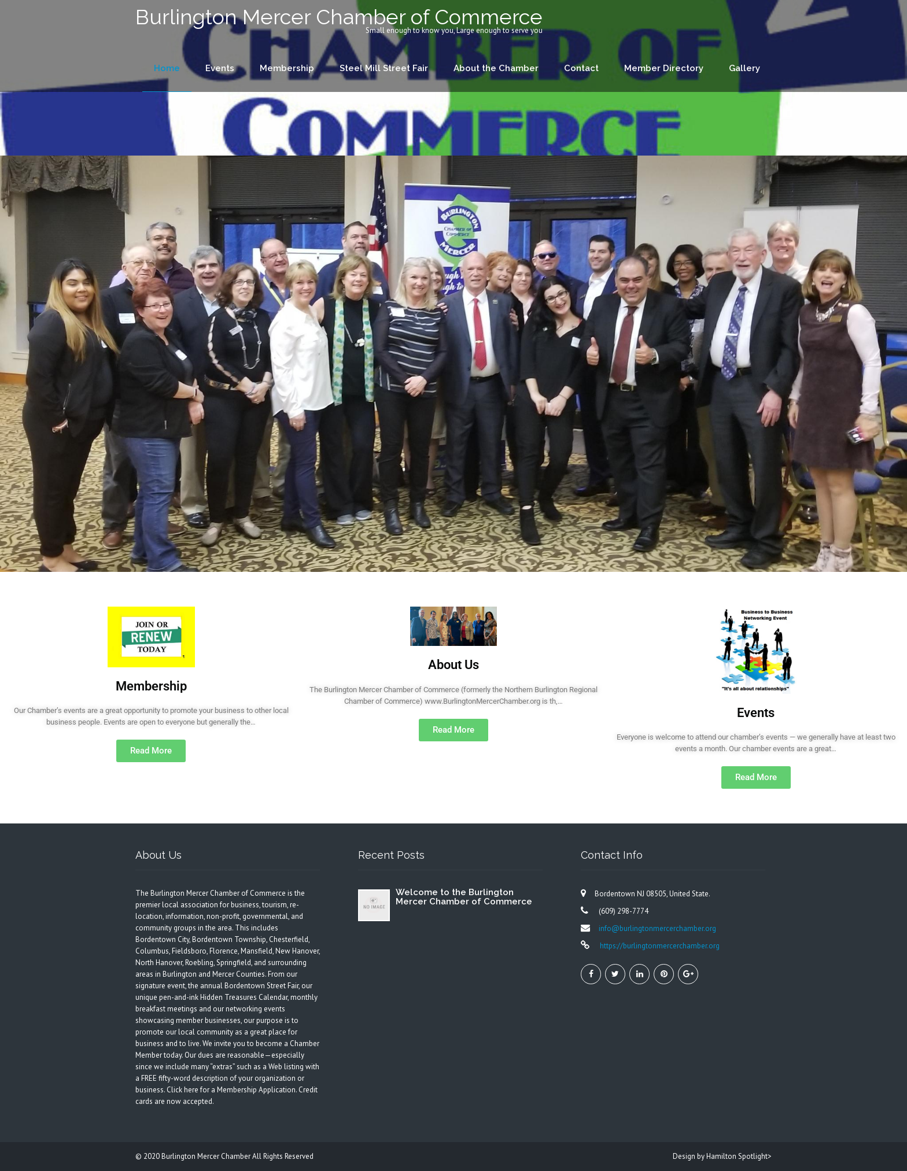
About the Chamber (496, 68)
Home (167, 68)
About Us (453, 664)
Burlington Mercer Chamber (206, 1156)
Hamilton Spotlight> (739, 1156)
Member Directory (663, 68)
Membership (287, 68)
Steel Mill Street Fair (384, 68)
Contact (581, 68)
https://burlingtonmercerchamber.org (659, 946)
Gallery (744, 68)
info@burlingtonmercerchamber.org (657, 928)
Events (219, 68)
